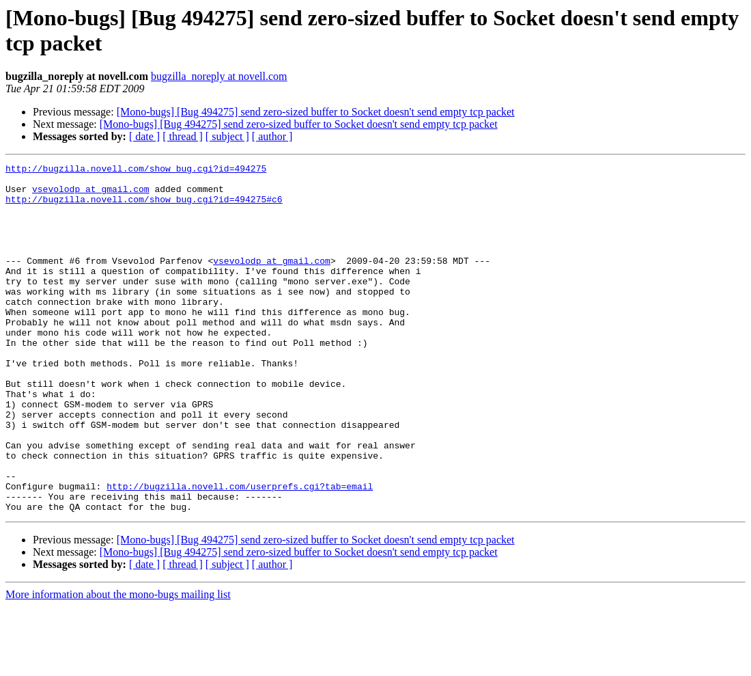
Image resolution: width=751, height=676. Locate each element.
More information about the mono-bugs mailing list (118, 664)
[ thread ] (182, 136)
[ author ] (272, 136)
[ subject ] (227, 136)
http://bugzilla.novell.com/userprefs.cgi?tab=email (240, 551)
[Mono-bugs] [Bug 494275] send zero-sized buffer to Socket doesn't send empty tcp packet (316, 112)
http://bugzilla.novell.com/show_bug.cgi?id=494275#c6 (144, 207)
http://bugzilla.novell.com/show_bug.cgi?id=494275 (135, 170)
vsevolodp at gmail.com (91, 195)
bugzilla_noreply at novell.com (219, 76)
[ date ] (144, 136)
